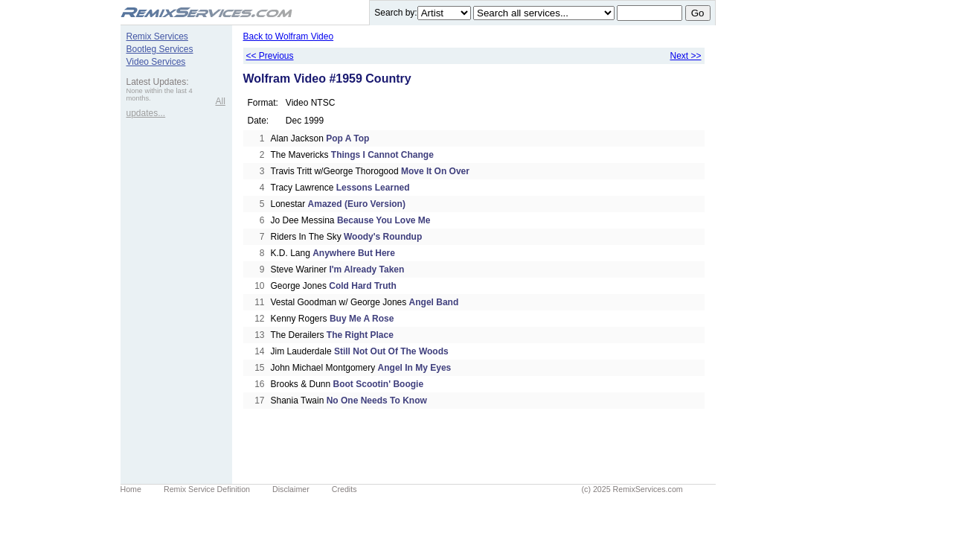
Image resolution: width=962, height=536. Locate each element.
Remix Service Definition (207, 489)
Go (698, 13)
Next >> (685, 56)
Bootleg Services (159, 49)
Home (131, 489)
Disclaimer (291, 489)
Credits (344, 489)
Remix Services (157, 36)
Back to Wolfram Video (288, 36)
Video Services (156, 62)
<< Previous (270, 56)
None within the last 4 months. (159, 94)
